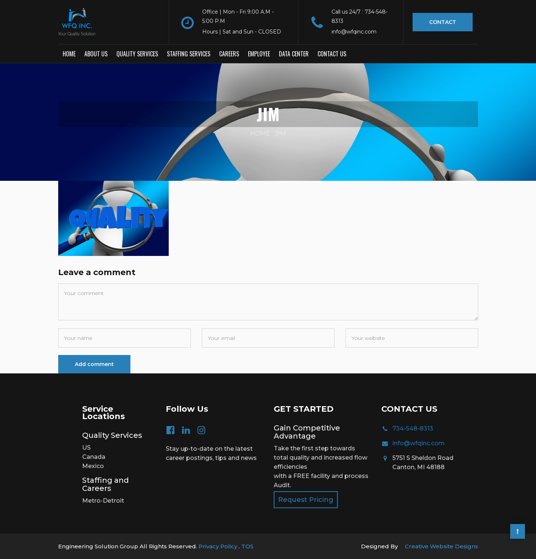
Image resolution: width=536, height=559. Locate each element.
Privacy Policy (219, 545)
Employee (259, 53)
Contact (442, 22)
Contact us (332, 53)
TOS (247, 545)
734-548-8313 (412, 428)
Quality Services (137, 53)
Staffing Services (188, 53)
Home (69, 53)
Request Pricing (305, 499)
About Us (96, 53)
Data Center (294, 53)
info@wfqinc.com (418, 442)
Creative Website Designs (441, 545)
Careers (229, 53)
